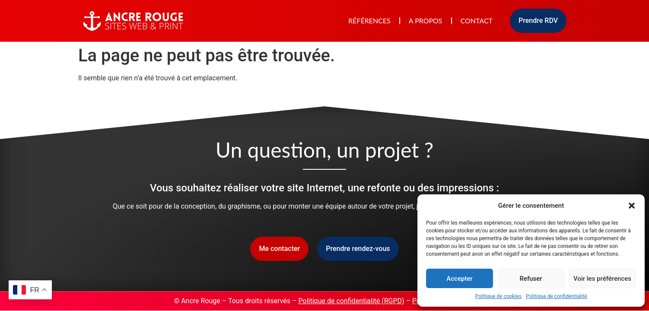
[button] (631, 205)
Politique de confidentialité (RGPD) (351, 301)
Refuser (530, 278)
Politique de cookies (498, 296)
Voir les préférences (602, 278)
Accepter (459, 278)
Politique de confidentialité (556, 296)
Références (369, 20)
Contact (477, 20)
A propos (425, 20)
